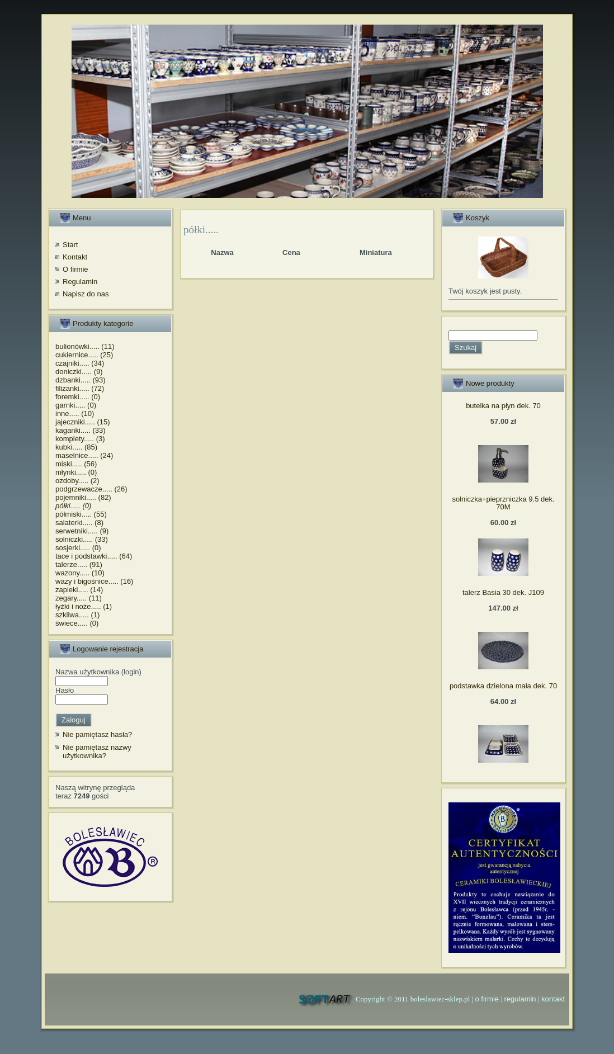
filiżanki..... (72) (79, 388)
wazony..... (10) (80, 573)
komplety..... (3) (80, 438)
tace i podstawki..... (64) (93, 556)
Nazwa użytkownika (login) (98, 672)
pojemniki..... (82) (83, 497)
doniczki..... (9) (79, 371)
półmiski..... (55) (81, 514)
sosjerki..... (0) (78, 547)
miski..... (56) (76, 464)
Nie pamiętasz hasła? (97, 734)
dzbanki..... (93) (80, 380)
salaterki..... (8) (79, 522)
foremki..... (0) (77, 397)
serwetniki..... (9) (81, 531)
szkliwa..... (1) (77, 615)
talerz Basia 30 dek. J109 (503, 592)
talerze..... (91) (78, 564)
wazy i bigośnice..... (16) (94, 581)
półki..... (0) (73, 506)
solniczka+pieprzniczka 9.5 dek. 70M (503, 503)
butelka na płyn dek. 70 (503, 405)
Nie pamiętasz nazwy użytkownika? (97, 751)
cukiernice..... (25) (84, 355)
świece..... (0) (76, 623)
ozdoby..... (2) (77, 480)
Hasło (64, 690)
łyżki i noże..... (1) (83, 606)
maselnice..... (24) (84, 455)
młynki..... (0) (76, 472)
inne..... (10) (74, 413)
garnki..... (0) (75, 405)
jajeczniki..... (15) (82, 422)
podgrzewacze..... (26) (91, 489)
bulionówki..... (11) (85, 346)
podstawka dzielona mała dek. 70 (503, 686)
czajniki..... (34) (79, 363)
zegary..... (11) (78, 598)
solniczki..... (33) (81, 539)
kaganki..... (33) (80, 430)
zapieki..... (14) (79, 589)
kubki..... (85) (76, 447)
